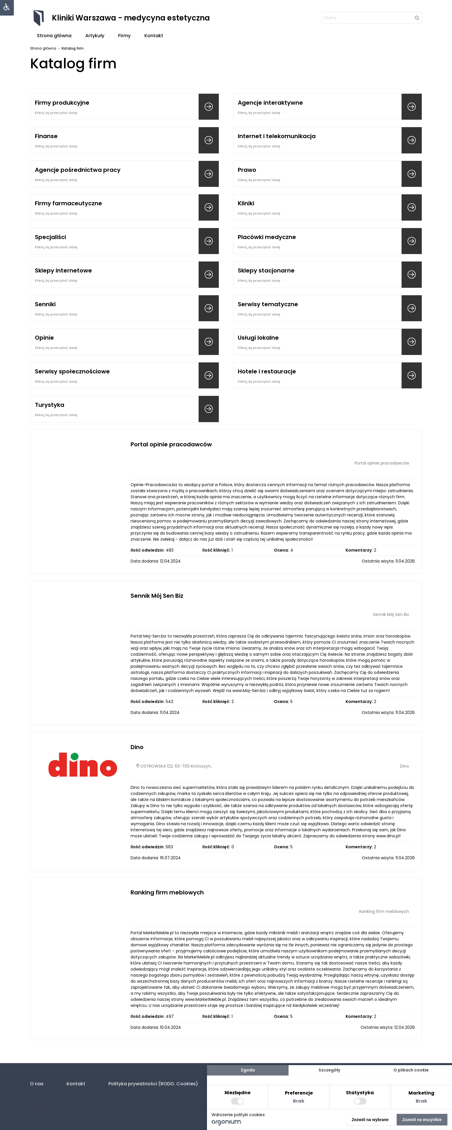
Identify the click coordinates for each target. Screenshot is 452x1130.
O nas (37, 1083)
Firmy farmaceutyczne (68, 203)
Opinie (44, 338)
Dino (137, 747)
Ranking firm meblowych (167, 892)
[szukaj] (371, 18)
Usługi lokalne (258, 338)
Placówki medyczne (267, 237)
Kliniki (246, 203)
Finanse (46, 136)
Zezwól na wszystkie (422, 1119)
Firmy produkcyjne (62, 103)
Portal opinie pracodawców (171, 444)
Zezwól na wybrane (370, 1119)
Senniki (45, 304)
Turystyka (49, 405)
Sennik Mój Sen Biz (157, 596)
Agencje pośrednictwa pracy (77, 170)
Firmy (124, 35)
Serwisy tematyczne (268, 304)
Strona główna (54, 35)
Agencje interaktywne (270, 103)
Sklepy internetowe (63, 270)
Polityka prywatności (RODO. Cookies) (153, 1083)
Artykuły (94, 35)
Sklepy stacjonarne (266, 270)
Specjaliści (50, 237)
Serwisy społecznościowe (72, 371)
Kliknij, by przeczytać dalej (56, 112)
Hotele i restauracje (267, 371)
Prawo (247, 170)
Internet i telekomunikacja (277, 136)
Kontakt (153, 35)
